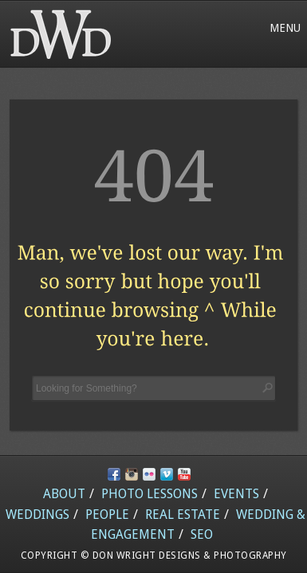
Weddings (37, 514)
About (64, 493)
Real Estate (182, 514)
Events (236, 493)
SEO (202, 534)
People (107, 514)
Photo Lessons (149, 493)
